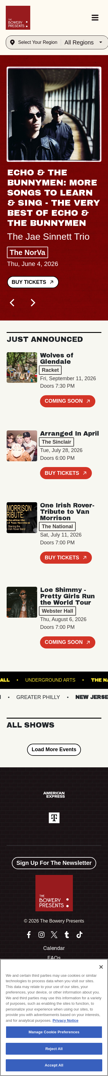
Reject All (53, 1049)
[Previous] (13, 302)
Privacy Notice (66, 1020)
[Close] (101, 967)
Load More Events (54, 749)
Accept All (54, 1065)
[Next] (32, 302)
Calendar (54, 948)
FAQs (54, 958)
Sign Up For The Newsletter (54, 863)
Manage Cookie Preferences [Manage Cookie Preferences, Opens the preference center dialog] (54, 1032)
